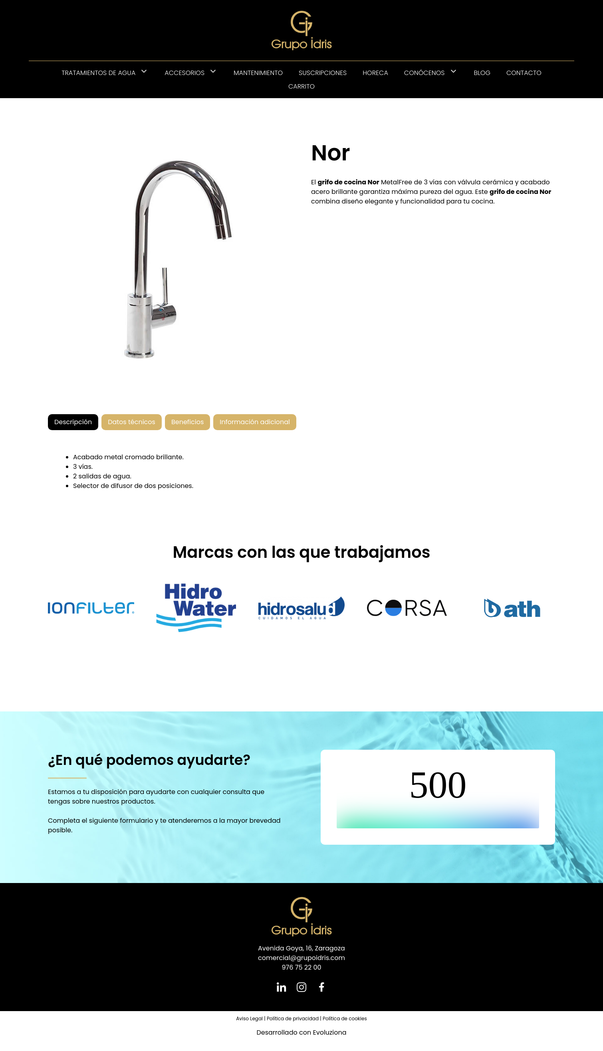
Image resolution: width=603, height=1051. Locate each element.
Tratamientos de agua (109, 73)
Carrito (301, 86)
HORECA (375, 72)
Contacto (524, 72)
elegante (378, 201)
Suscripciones (323, 72)
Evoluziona (329, 1032)
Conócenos (435, 73)
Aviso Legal (249, 1018)
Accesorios (195, 73)
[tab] (73, 422)
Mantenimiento (258, 72)
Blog (482, 72)
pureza (431, 191)
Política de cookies (345, 1018)
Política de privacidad (293, 1018)
